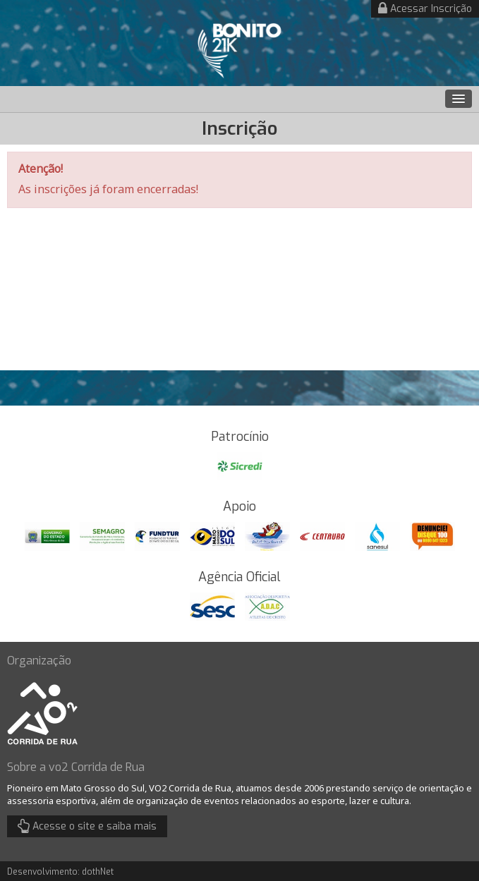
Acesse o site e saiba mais (87, 826)
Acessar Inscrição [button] (425, 8)
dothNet (98, 871)
